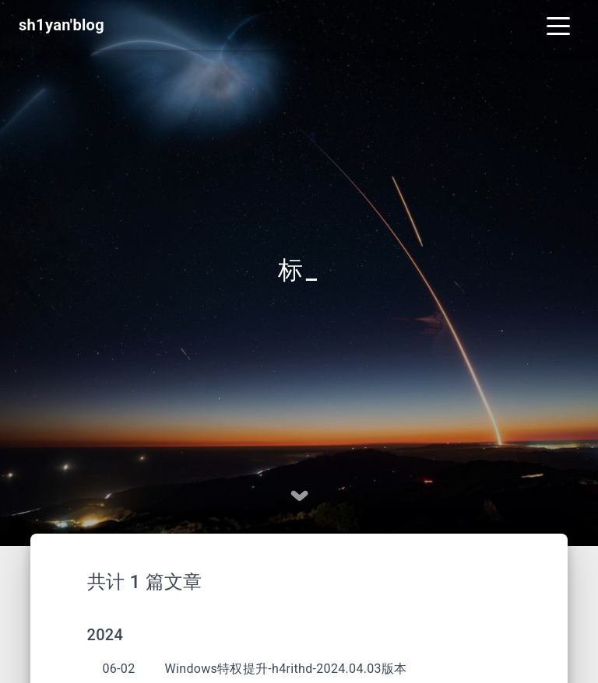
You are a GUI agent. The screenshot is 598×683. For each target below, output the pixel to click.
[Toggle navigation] (558, 25)
